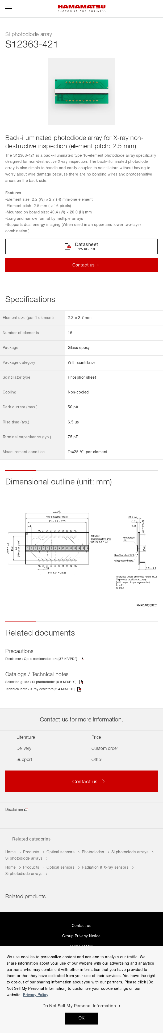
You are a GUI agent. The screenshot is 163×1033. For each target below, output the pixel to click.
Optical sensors (60, 852)
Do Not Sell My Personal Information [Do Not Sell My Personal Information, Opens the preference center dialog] (79, 1006)
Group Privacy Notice (81, 936)
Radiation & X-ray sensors (105, 867)
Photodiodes (93, 852)
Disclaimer (14, 810)
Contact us (81, 926)
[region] (81, 989)
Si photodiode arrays (129, 852)
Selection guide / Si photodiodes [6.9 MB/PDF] (41, 682)
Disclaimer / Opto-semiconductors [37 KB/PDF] (41, 659)
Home (10, 852)
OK (81, 1018)
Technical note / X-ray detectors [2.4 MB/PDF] (40, 689)
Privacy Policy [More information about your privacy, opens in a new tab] (35, 995)
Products (31, 852)
